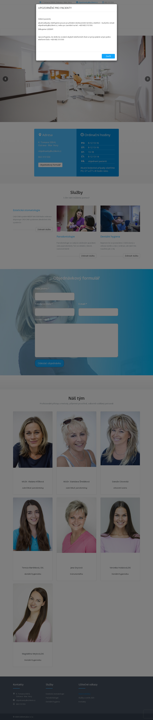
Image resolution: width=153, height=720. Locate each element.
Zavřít (108, 56)
